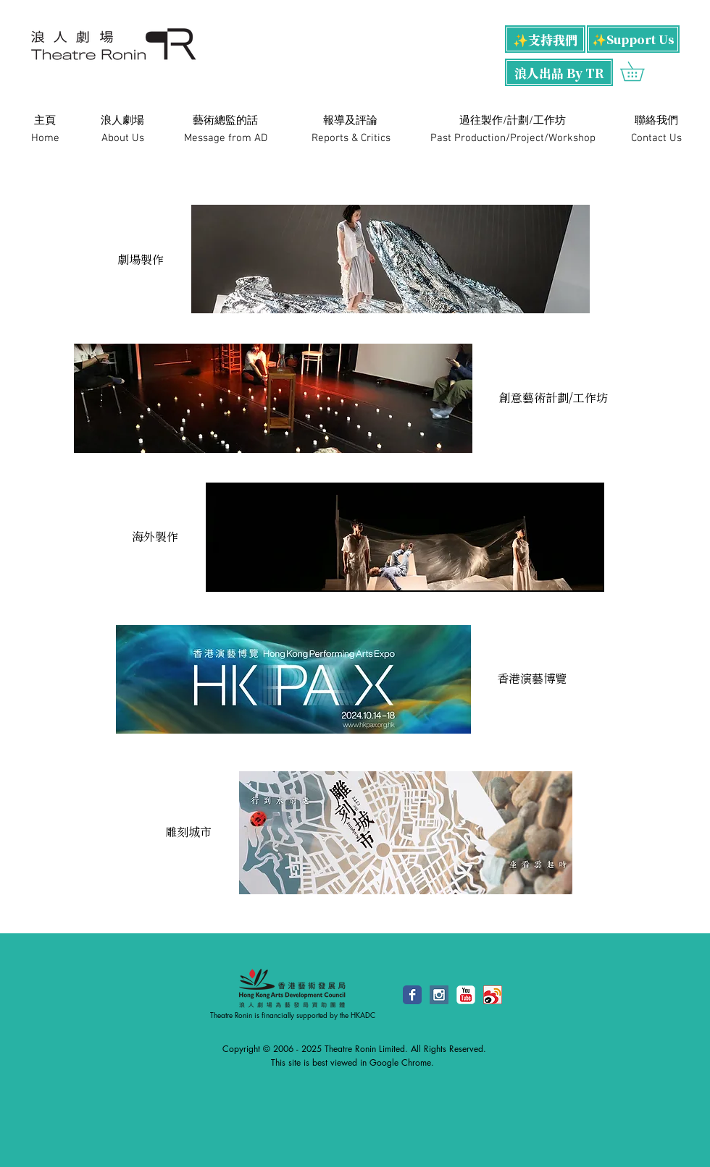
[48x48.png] (492, 994)
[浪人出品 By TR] (559, 72)
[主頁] (45, 121)
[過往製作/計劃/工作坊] (512, 121)
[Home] (45, 138)
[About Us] (122, 138)
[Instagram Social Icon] (439, 994)
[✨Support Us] (633, 39)
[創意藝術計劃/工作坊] (553, 398)
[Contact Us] (656, 138)
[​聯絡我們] (656, 121)
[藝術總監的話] (225, 121)
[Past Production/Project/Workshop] (513, 138)
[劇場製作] (140, 259)
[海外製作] (155, 537)
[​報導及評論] (350, 121)
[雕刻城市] (188, 832)
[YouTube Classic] (465, 994)
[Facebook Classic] (412, 994)
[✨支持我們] (545, 39)
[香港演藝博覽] (531, 679)
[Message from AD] (225, 138)
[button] (641, 71)
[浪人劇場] (122, 121)
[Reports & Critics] (351, 138)
